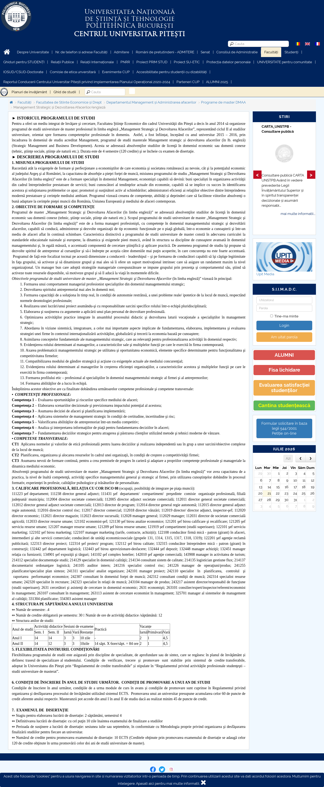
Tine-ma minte (284, 316)
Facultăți (271, 52)
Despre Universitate (33, 52)
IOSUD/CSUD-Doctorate (23, 72)
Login (284, 325)
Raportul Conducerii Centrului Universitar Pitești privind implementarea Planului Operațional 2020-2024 (86, 82)
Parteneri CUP (188, 82)
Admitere (121, 52)
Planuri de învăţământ (29, 92)
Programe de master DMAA (223, 102)
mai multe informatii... (298, 214)
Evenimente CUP (116, 72)
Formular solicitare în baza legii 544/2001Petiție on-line (284, 428)
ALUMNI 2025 (217, 82)
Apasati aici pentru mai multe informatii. (168, 783)
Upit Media (265, 274)
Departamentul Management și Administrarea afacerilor (151, 102)
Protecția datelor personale (228, 62)
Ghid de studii (65, 92)
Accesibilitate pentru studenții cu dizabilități (171, 72)
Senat (205, 52)
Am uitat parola (284, 337)
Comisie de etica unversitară (73, 72)
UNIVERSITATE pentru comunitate (284, 62)
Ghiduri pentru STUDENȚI (23, 62)
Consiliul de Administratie (237, 52)
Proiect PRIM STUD (151, 62)
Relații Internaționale (97, 62)
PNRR (125, 62)
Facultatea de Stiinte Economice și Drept (69, 102)
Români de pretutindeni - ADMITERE (165, 52)
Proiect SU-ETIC (187, 62)
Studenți (291, 52)
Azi (288, 458)
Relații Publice (62, 62)
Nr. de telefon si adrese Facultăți (81, 52)
